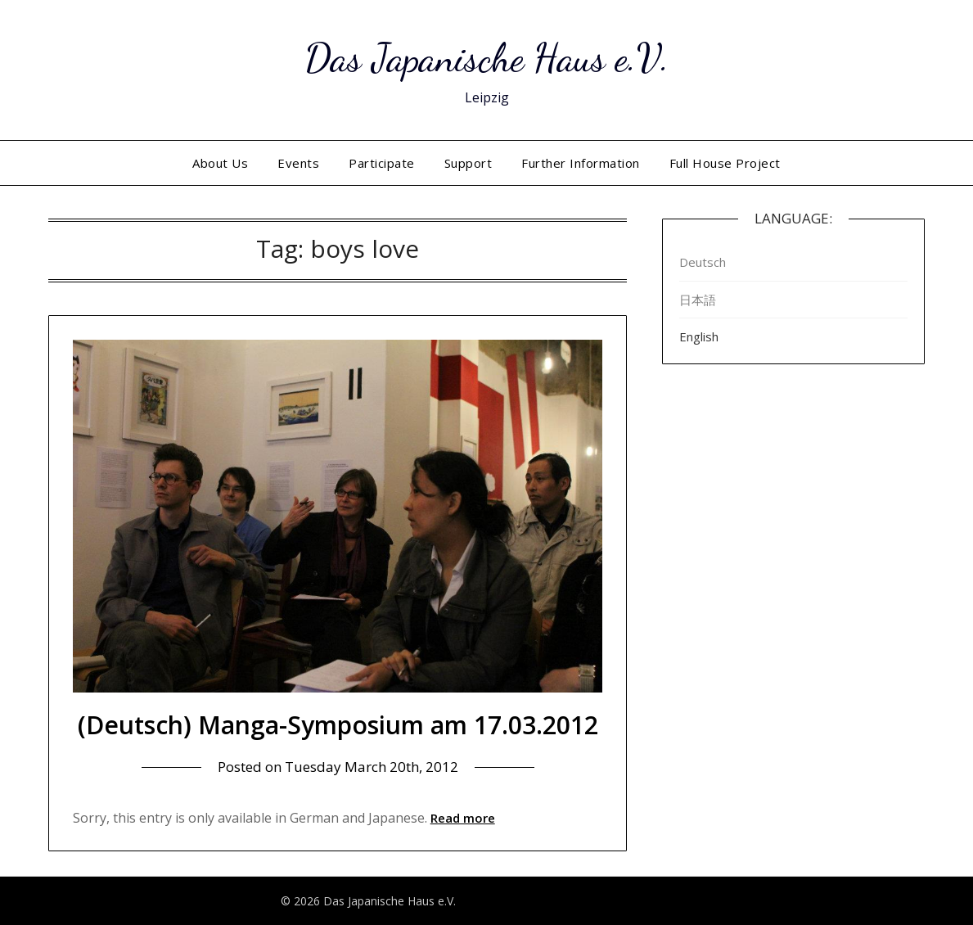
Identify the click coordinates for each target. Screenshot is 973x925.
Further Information (580, 163)
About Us (220, 163)
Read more (462, 818)
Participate (382, 163)
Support (468, 163)
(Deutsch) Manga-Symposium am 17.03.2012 (338, 725)
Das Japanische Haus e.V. (486, 57)
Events (298, 163)
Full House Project (725, 163)
